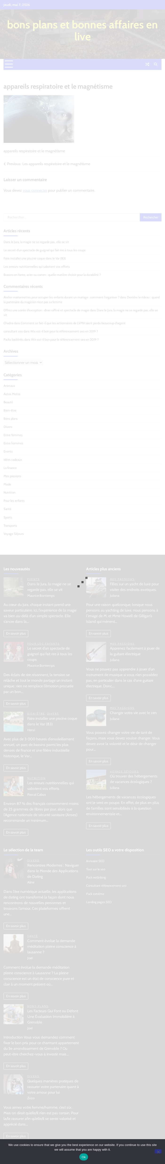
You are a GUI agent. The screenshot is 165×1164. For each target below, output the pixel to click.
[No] (158, 1151)
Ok (84, 1157)
